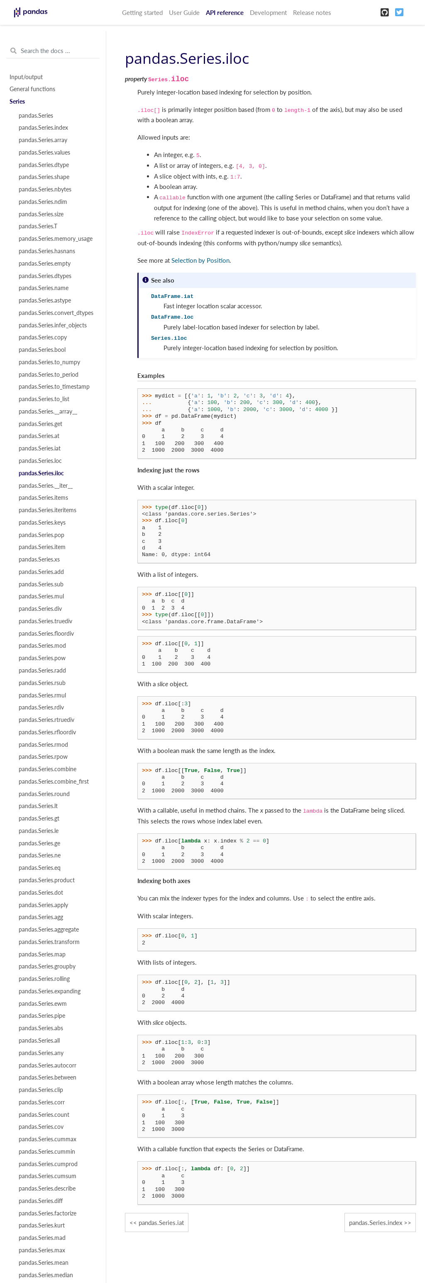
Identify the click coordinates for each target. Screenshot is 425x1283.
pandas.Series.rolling (44, 979)
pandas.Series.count (44, 1114)
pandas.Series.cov (41, 1126)
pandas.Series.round (44, 794)
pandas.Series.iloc (41, 473)
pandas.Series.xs (39, 559)
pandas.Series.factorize (47, 1213)
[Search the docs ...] (53, 51)
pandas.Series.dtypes (45, 276)
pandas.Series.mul (41, 596)
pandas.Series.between (47, 1077)
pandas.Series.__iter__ (46, 485)
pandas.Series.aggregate (49, 929)
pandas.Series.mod (42, 645)
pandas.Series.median (46, 1275)
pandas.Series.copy (43, 337)
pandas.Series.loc (40, 461)
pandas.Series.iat (40, 448)
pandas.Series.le (39, 831)
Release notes (312, 12)
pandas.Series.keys (42, 522)
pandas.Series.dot (41, 892)
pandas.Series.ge (39, 843)
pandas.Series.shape (44, 177)
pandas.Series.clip (41, 1090)
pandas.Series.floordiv (46, 633)
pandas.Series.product (47, 880)
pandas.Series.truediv (45, 621)
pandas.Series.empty (45, 263)
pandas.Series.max (42, 1250)
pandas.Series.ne (40, 855)
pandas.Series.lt (38, 806)
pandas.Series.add (41, 572)
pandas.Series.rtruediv (46, 720)
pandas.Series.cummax (47, 1139)
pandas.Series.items (43, 497)
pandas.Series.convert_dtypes (56, 313)
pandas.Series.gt (39, 818)
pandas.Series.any (41, 1053)
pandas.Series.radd (42, 670)
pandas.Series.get (40, 424)
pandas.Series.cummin (47, 1151)
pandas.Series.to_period (48, 374)
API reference (225, 12)
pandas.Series (36, 115)
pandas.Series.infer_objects (53, 325)
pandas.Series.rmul (42, 695)
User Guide (184, 12)
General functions (32, 89)
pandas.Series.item (42, 547)
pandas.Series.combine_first (54, 781)
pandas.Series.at (39, 436)
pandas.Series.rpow (43, 756)
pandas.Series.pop (41, 535)
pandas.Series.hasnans (47, 251)
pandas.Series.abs (41, 1028)
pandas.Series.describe (47, 1188)
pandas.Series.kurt (42, 1225)
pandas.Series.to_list (44, 399)
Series (17, 101)
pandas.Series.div (40, 608)
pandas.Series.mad (42, 1238)
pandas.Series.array (43, 140)
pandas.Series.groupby (47, 966)
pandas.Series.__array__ (48, 411)
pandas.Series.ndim (43, 202)
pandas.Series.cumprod (48, 1164)
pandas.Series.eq (40, 867)
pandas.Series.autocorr (47, 1065)
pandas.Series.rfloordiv (47, 732)
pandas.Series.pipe (42, 1015)
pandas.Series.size (41, 214)
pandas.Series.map (42, 954)
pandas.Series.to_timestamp (54, 386)
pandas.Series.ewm (43, 1003)
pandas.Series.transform (49, 942)
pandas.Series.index (43, 127)
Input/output (26, 77)
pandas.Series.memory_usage (56, 238)
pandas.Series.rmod (43, 744)
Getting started (142, 12)
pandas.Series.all (39, 1040)
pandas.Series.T (38, 226)
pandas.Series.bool (42, 349)
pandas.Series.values (44, 152)
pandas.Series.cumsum (47, 1176)
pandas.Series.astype (45, 300)
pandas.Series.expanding (50, 991)
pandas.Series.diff (41, 1201)
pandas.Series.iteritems (47, 510)
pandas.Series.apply (43, 905)
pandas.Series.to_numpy (49, 362)
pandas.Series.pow (42, 658)
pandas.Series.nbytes (45, 189)
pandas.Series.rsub (42, 683)
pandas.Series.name (43, 288)
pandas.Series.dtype (44, 165)
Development (268, 12)
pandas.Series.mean (43, 1262)
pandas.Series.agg (41, 917)
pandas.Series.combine (47, 769)
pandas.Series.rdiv (41, 707)
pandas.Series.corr (42, 1102)
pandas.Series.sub (41, 584)
